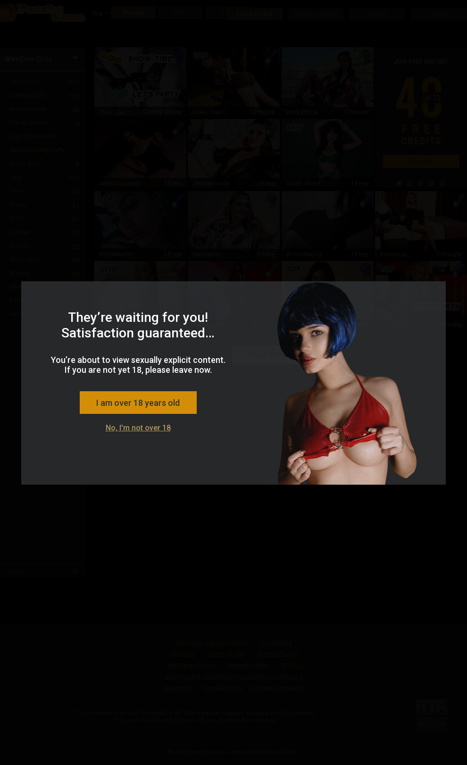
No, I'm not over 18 (138, 427)
